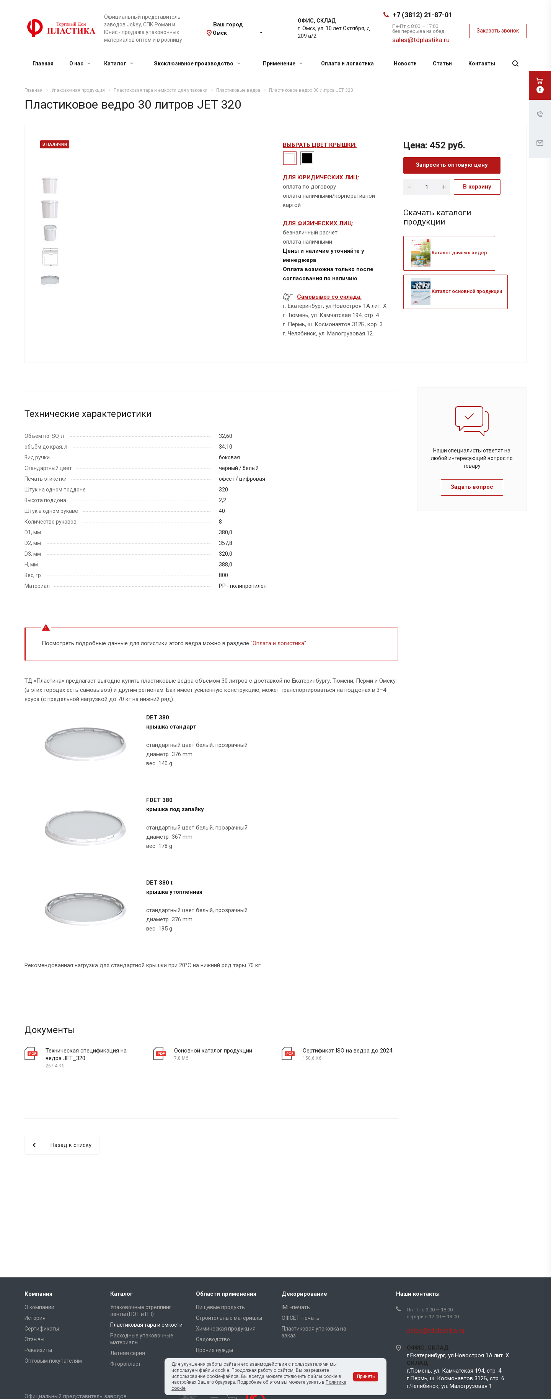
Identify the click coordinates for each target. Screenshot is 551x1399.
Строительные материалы (229, 1318)
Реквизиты (38, 1350)
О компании (39, 1307)
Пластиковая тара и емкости (146, 1325)
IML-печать (296, 1307)
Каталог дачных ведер (449, 252)
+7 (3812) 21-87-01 (422, 15)
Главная (43, 63)
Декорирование (304, 1293)
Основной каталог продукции (213, 1050)
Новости (405, 63)
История (35, 1318)
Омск (220, 33)
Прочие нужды (214, 1350)
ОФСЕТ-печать (301, 1318)
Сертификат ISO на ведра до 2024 (347, 1050)
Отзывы (34, 1339)
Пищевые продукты (221, 1307)
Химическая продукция (226, 1329)
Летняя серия (127, 1353)
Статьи (442, 63)
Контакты (481, 63)
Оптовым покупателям (53, 1361)
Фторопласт (125, 1364)
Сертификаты (41, 1329)
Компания (38, 1293)
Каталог (118, 63)
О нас (79, 63)
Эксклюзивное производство (197, 63)
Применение (282, 63)
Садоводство (213, 1339)
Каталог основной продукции (456, 291)
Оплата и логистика (347, 63)
